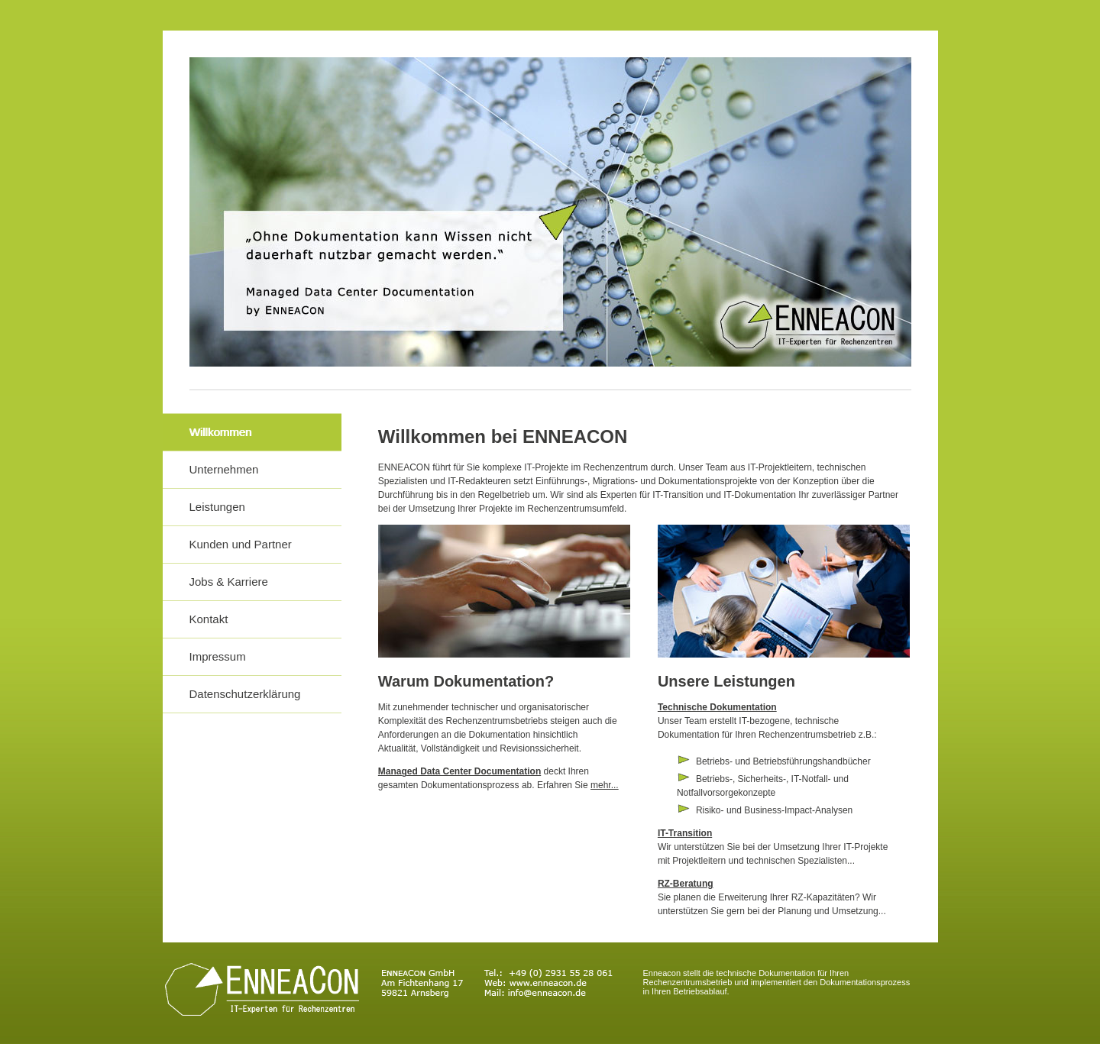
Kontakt (208, 619)
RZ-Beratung (685, 883)
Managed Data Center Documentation (459, 771)
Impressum (217, 656)
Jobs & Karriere (228, 581)
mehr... (604, 785)
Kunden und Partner (240, 544)
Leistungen (217, 506)
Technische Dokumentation (717, 707)
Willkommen (220, 431)
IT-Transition (685, 833)
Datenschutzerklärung (245, 693)
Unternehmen (224, 469)
